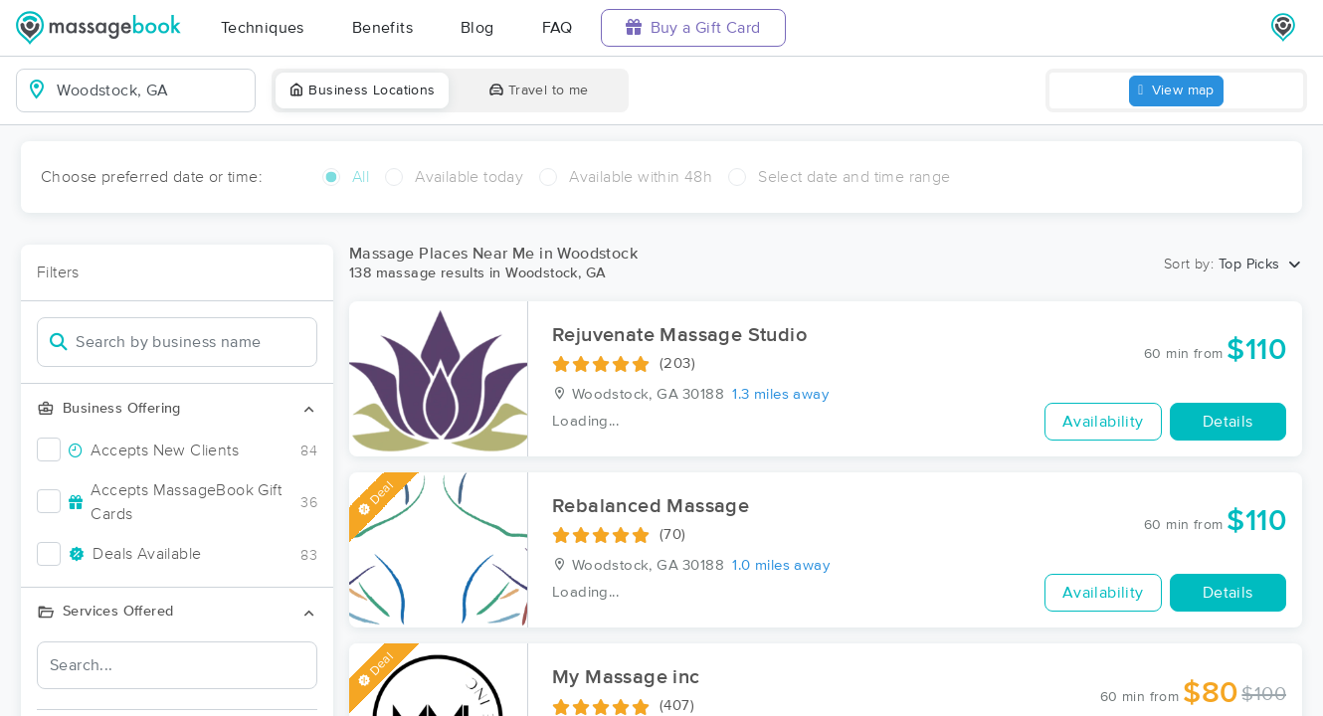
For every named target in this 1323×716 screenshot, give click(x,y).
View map (1176, 91)
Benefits (382, 28)
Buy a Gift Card (693, 27)
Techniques (262, 28)
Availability (1103, 422)
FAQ (557, 28)
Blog (477, 28)
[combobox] (152, 90)
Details (1228, 422)
